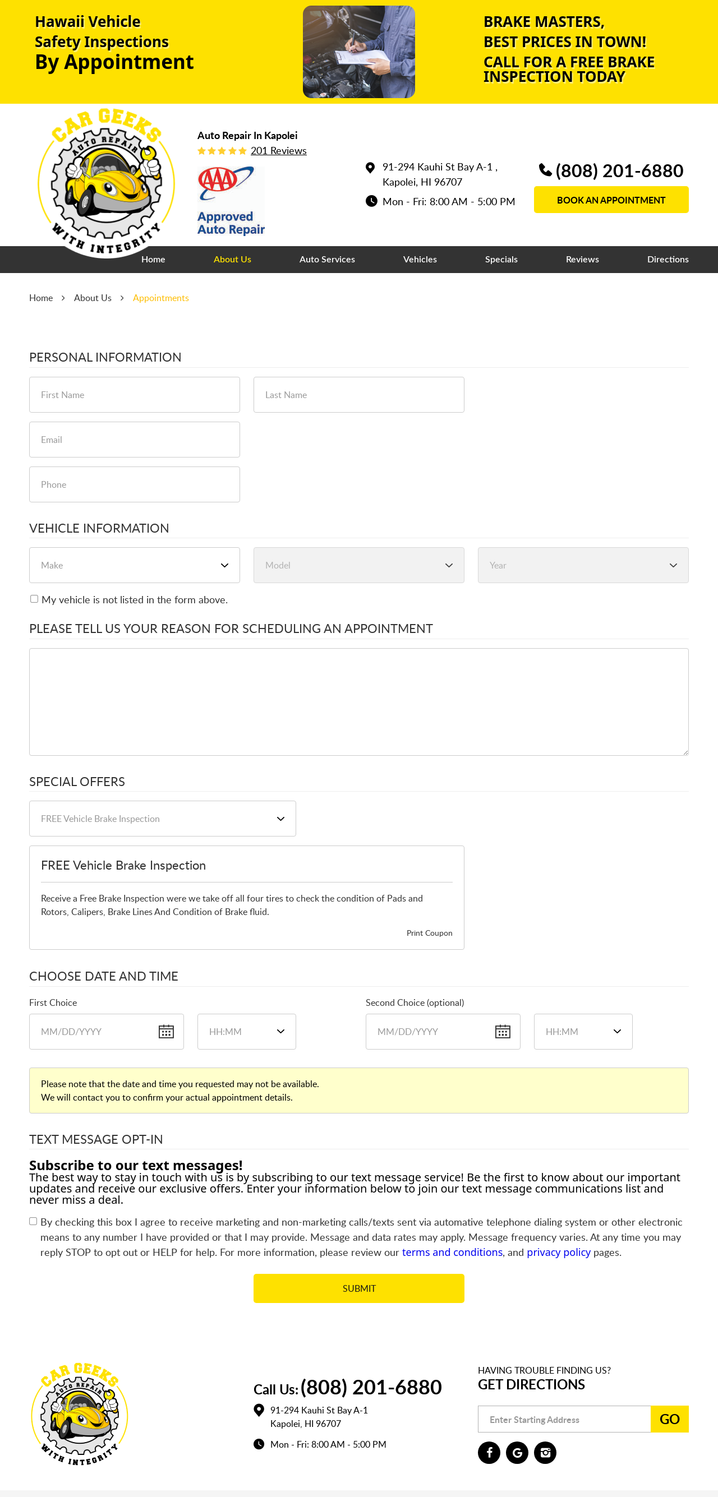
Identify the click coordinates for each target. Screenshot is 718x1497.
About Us (232, 259)
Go (670, 1419)
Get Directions (531, 1384)
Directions (668, 259)
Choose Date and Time (103, 976)
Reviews (582, 259)
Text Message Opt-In (96, 1139)
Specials (501, 259)
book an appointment (611, 199)
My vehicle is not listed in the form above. (135, 599)
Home (153, 259)
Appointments (161, 298)
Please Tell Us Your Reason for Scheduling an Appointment (231, 628)
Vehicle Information (99, 528)
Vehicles (420, 259)
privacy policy (559, 1252)
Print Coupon (430, 932)
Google (517, 1452)
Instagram (545, 1452)
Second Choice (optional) (415, 1002)
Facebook (489, 1452)
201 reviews (279, 150)
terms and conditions (452, 1252)
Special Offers (77, 781)
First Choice (53, 1002)
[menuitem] (153, 259)
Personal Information (105, 357)
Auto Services (327, 259)
